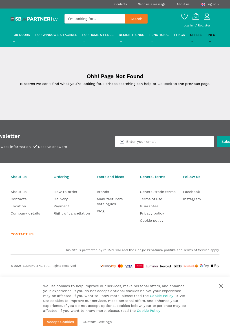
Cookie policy (152, 220)
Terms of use (151, 199)
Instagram (192, 199)
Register (204, 25)
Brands (103, 192)
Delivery (61, 199)
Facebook (191, 192)
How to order (65, 192)
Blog (100, 211)
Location (18, 206)
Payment (61, 206)
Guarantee (149, 206)
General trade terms (157, 192)
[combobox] (94, 19)
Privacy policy (152, 213)
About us (183, 4)
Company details (25, 213)
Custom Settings (97, 322)
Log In (189, 25)
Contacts (120, 4)
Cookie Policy (161, 296)
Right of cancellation (72, 213)
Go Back (165, 84)
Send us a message (152, 4)
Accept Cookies (60, 322)
